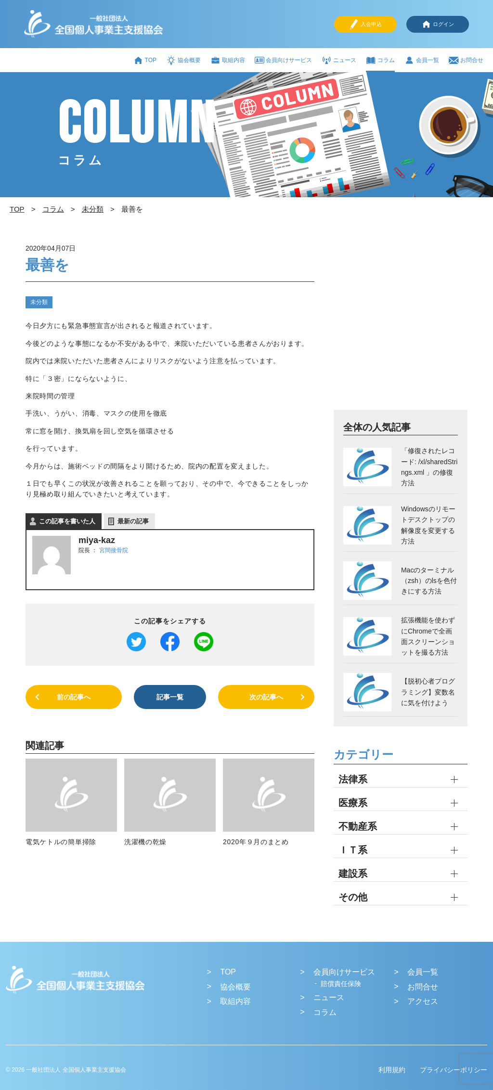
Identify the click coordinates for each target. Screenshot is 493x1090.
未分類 (39, 302)
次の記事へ (266, 697)
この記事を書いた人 (67, 521)
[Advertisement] (400, 325)
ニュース (339, 60)
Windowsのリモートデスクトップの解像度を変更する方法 (428, 525)
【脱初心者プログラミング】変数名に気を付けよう (428, 692)
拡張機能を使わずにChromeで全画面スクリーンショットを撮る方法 (428, 636)
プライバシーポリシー (453, 1070)
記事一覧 (169, 697)
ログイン (437, 24)
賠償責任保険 (341, 984)
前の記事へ (74, 697)
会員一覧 (421, 60)
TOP (144, 60)
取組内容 (227, 60)
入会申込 (365, 24)
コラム (380, 60)
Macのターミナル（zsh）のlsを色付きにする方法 (429, 581)
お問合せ (466, 60)
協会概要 (183, 60)
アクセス (422, 1001)
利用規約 (391, 1070)
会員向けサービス (283, 60)
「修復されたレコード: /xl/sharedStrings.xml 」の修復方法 (429, 467)
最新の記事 (133, 521)
